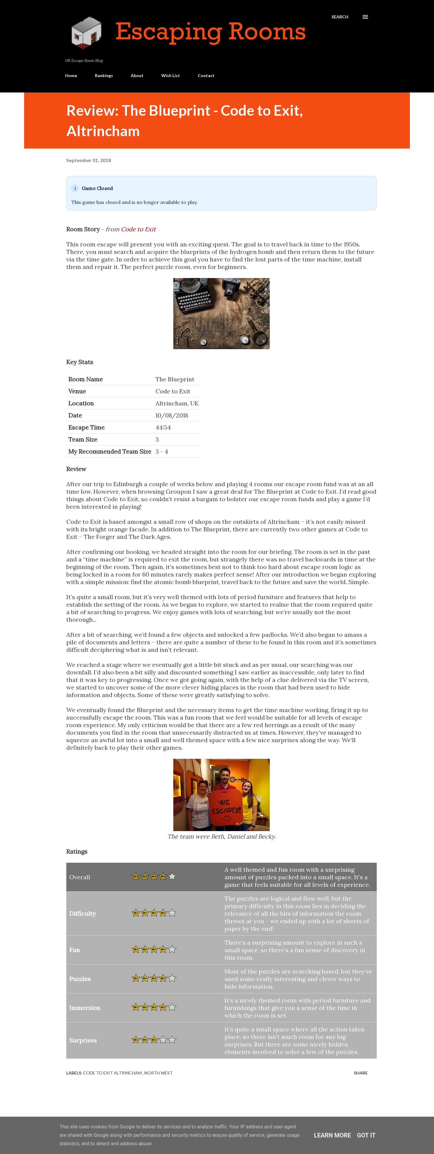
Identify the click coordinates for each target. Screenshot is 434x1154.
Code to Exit (138, 229)
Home (71, 75)
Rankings (104, 75)
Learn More (332, 1135)
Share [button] (361, 1072)
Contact (206, 75)
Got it (366, 1135)
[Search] (340, 16)
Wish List (170, 75)
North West (158, 1072)
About (137, 75)
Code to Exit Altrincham (113, 1072)
